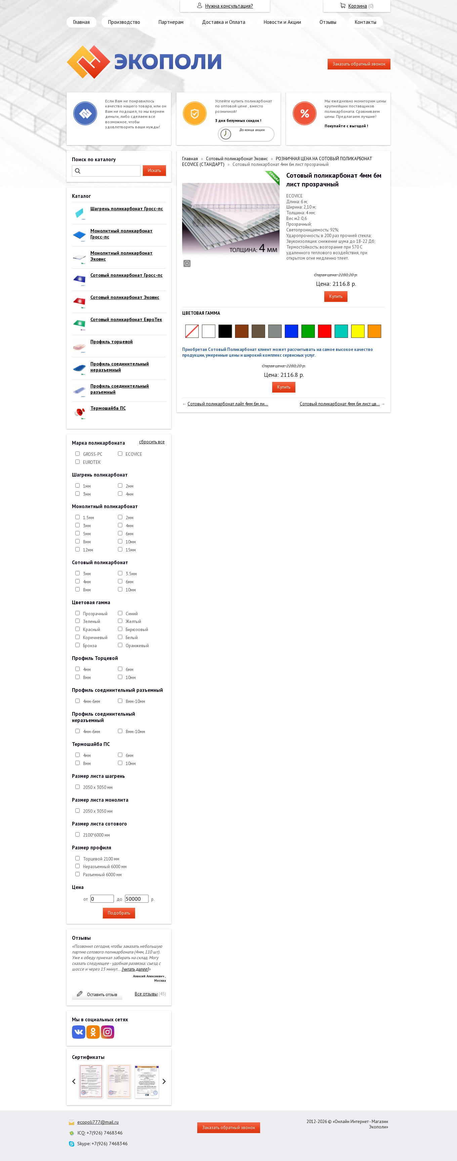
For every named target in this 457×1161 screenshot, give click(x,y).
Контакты (365, 22)
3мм (87, 494)
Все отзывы (146, 994)
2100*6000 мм (96, 835)
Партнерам (171, 22)
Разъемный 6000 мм (102, 875)
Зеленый (91, 621)
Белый (132, 637)
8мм (87, 542)
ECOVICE (134, 454)
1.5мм (88, 518)
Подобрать (119, 913)
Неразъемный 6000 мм (105, 866)
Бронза (90, 646)
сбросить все (152, 442)
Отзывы (328, 22)
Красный (91, 629)
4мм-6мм (91, 701)
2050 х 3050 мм (98, 787)
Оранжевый (137, 646)
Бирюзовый (137, 629)
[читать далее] (135, 969)
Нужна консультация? (229, 6)
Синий (132, 614)
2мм (129, 486)
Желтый (133, 621)
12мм (88, 550)
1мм (87, 486)
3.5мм (131, 574)
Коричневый (95, 637)
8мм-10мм (135, 701)
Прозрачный (95, 614)
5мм (87, 534)
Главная (81, 22)
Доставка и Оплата (223, 22)
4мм (129, 494)
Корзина (357, 6)
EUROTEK (92, 462)
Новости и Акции (282, 22)
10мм (131, 542)
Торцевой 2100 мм (101, 859)
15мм (131, 550)
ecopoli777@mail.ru (98, 1122)
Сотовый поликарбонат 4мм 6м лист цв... (340, 404)
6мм (129, 534)
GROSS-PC (92, 454)
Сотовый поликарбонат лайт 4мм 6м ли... (228, 404)
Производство (124, 22)
